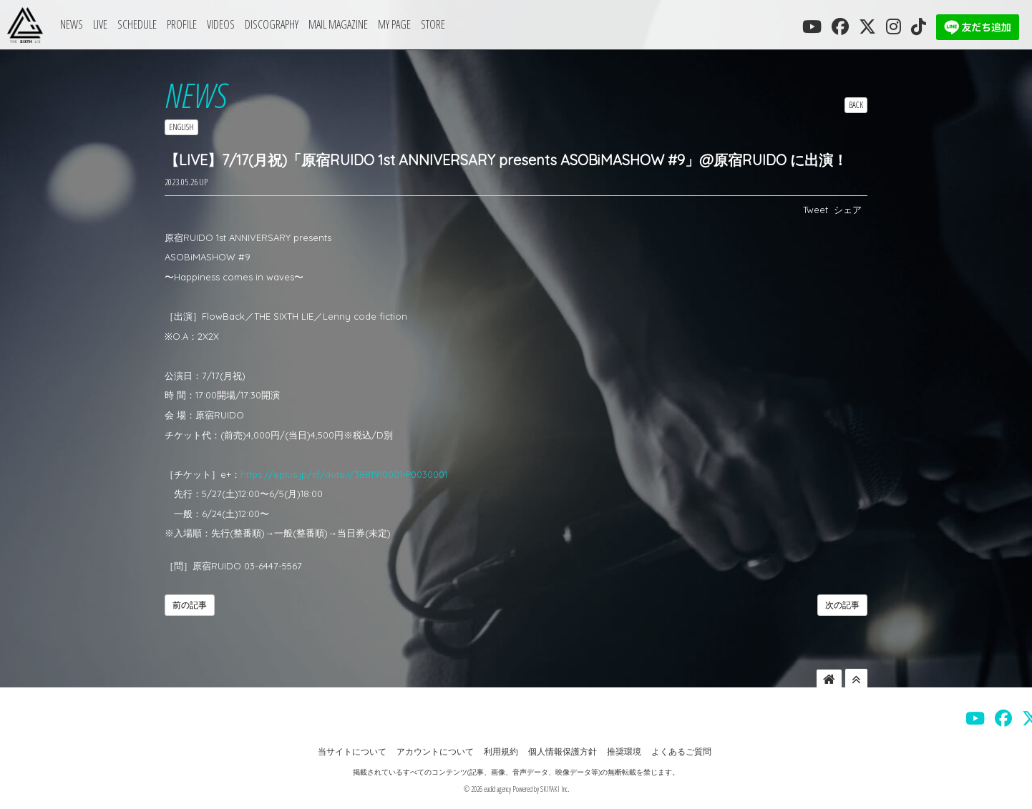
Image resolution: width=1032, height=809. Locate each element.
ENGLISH (181, 127)
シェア (848, 209)
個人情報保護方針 (562, 751)
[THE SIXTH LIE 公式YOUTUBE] (812, 26)
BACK (856, 105)
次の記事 (842, 604)
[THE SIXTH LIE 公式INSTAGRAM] (893, 26)
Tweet (815, 209)
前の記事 (189, 604)
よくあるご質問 (681, 751)
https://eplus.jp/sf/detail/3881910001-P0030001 (343, 474)
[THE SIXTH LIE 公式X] (867, 26)
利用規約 (501, 751)
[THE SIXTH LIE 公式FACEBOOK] (840, 26)
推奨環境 (624, 751)
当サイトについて (352, 751)
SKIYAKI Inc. (554, 789)
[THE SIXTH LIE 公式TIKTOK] (918, 26)
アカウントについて (435, 751)
